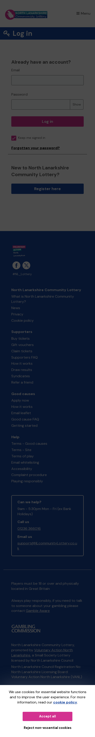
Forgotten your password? (35, 148)
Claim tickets (21, 351)
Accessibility (21, 468)
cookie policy (65, 702)
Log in (47, 121)
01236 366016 (29, 528)
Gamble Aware (38, 610)
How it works (22, 363)
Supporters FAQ (24, 357)
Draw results (21, 369)
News (15, 308)
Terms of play (22, 456)
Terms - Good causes (29, 443)
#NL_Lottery (22, 274)
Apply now (20, 400)
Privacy (17, 314)
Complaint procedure (29, 474)
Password (19, 94)
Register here (47, 188)
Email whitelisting (25, 462)
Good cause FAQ (25, 419)
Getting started (24, 425)
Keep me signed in (28, 138)
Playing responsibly (27, 481)
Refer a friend (22, 382)
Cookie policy (22, 320)
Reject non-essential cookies (47, 728)
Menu (83, 13)
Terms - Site (21, 449)
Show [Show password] (77, 104)
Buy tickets (20, 338)
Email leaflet (21, 413)
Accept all (47, 716)
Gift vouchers (22, 344)
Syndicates (20, 376)
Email (15, 70)
